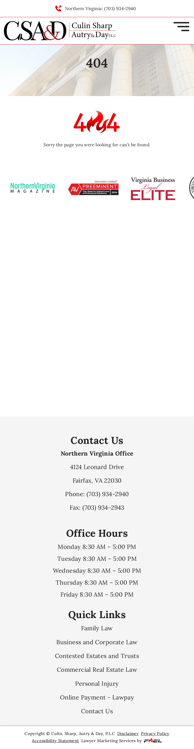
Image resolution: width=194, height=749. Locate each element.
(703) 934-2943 (103, 507)
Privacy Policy (155, 733)
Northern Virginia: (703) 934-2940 (100, 8)
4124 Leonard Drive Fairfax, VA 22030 (97, 467)
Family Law (97, 628)
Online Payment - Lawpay (97, 697)
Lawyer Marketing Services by (121, 740)
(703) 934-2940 (108, 494)
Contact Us (97, 711)
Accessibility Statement (55, 740)
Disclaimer (128, 733)
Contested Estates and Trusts (97, 656)
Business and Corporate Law (97, 642)
